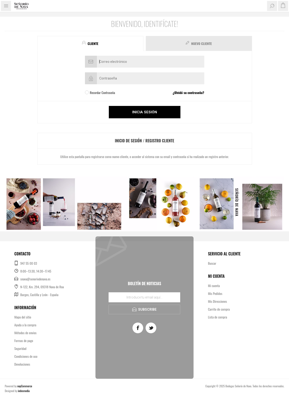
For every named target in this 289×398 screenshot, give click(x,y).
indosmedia (24, 391)
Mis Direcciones (217, 301)
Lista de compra (217, 316)
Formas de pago (23, 340)
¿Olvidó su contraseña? (188, 92)
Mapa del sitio (22, 316)
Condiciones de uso (25, 356)
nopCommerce (24, 386)
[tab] (91, 43)
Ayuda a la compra (25, 324)
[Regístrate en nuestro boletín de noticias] (144, 297)
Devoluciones (22, 364)
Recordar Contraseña (102, 92)
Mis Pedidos (215, 293)
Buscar (212, 263)
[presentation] (90, 43)
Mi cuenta (214, 285)
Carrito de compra (219, 309)
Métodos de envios (25, 332)
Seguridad (20, 348)
